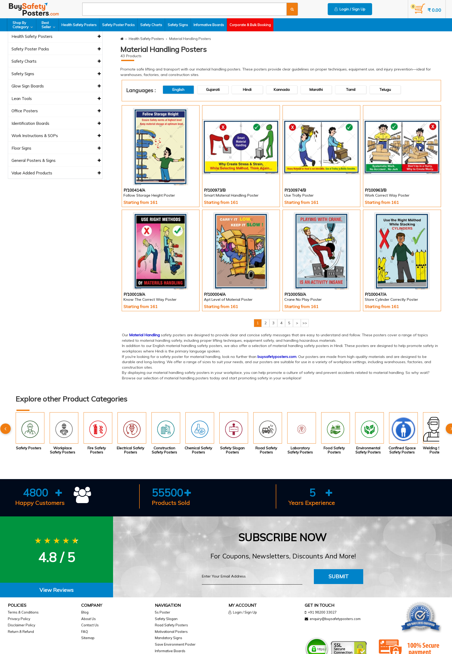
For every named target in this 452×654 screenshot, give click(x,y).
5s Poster (162, 612)
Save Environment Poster (175, 644)
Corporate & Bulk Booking (250, 25)
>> (304, 323)
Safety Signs (178, 25)
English (178, 89)
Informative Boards (208, 25)
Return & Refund (21, 631)
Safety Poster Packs (118, 25)
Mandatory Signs (168, 638)
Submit (338, 576)
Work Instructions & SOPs (56, 136)
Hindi (247, 89)
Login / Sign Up (349, 9)
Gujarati (213, 89)
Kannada (282, 89)
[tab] (56, 590)
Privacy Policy (19, 619)
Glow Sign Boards (56, 86)
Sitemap (88, 638)
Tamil (350, 89)
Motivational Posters (171, 631)
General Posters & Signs (56, 160)
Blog (85, 612)
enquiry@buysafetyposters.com (335, 619)
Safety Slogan (166, 619)
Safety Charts (151, 25)
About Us (88, 619)
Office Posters (56, 111)
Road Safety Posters (171, 625)
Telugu (385, 89)
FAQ (84, 631)
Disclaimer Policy (21, 625)
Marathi (316, 89)
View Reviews (56, 590)
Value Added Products (56, 173)
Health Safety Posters (79, 25)
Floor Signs (56, 148)
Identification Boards (56, 123)
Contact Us (90, 625)
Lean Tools (56, 99)
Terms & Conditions (23, 612)
